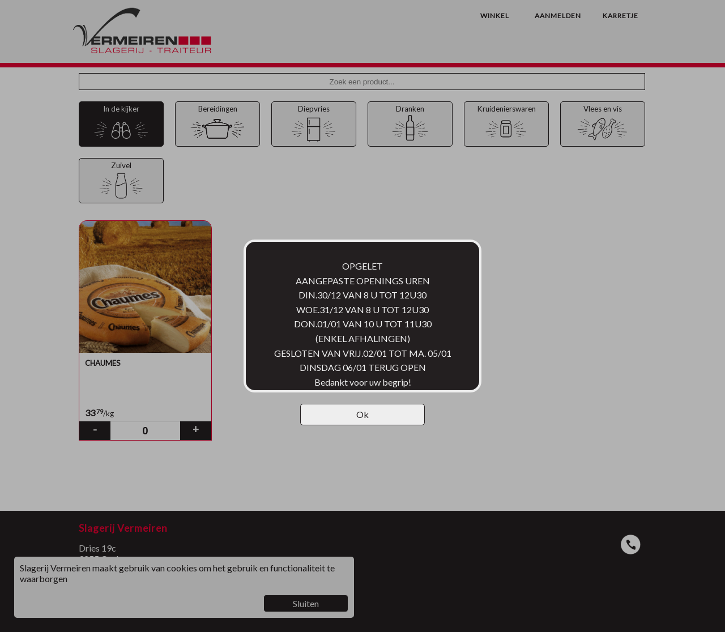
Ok (362, 414)
